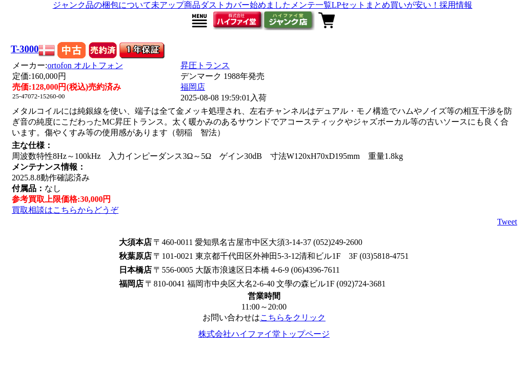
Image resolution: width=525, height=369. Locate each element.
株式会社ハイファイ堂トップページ (264, 334)
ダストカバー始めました (245, 5)
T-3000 (24, 49)
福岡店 (192, 87)
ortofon (85, 65)
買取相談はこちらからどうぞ (65, 210)
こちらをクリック (293, 317)
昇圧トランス (205, 65)
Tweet (507, 221)
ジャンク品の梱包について (102, 5)
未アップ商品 (175, 5)
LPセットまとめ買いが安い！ (386, 5)
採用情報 (455, 5)
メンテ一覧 (311, 5)
